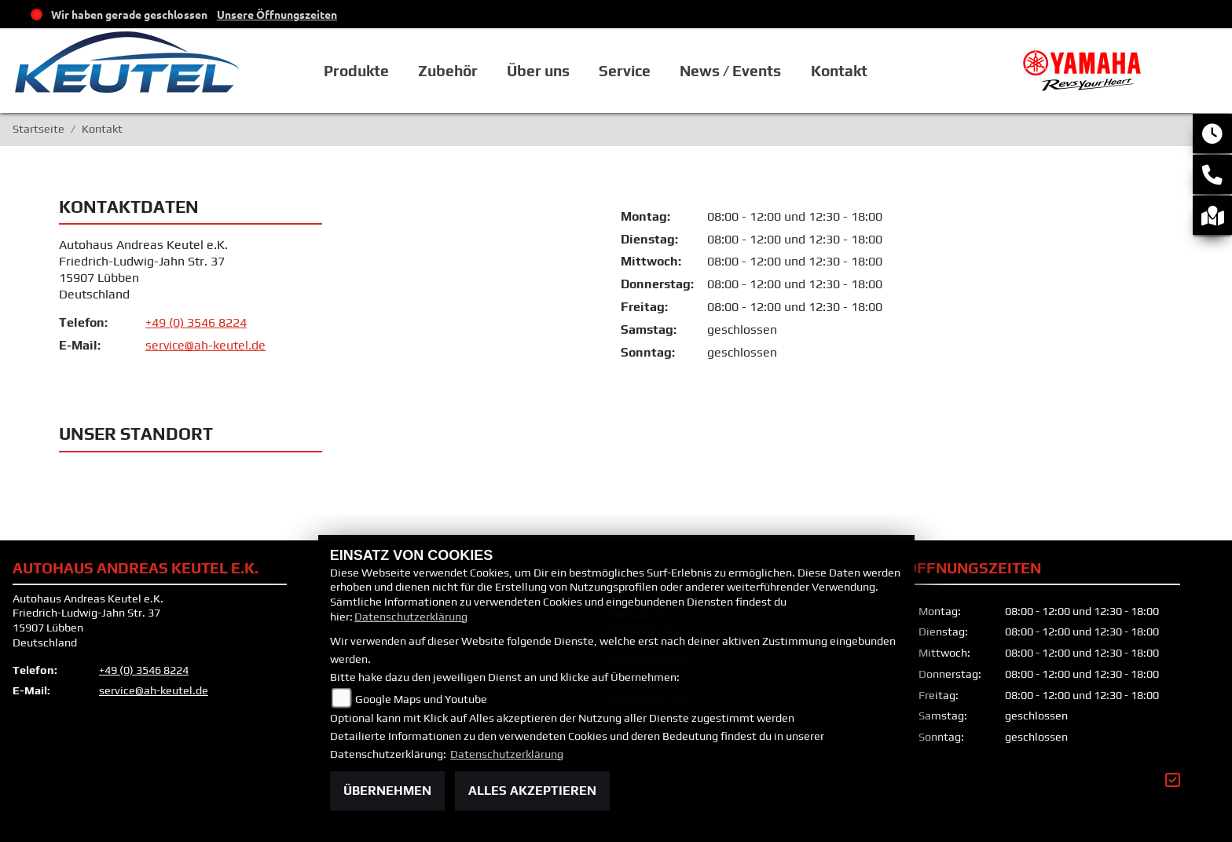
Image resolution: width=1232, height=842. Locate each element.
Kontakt (839, 70)
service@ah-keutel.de (205, 346)
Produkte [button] (356, 70)
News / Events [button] (730, 70)
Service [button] (625, 70)
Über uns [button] (538, 70)
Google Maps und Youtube (421, 699)
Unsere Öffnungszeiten (277, 14)
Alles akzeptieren (532, 790)
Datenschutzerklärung (411, 616)
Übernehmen (387, 790)
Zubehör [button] (448, 70)
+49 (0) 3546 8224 (196, 323)
